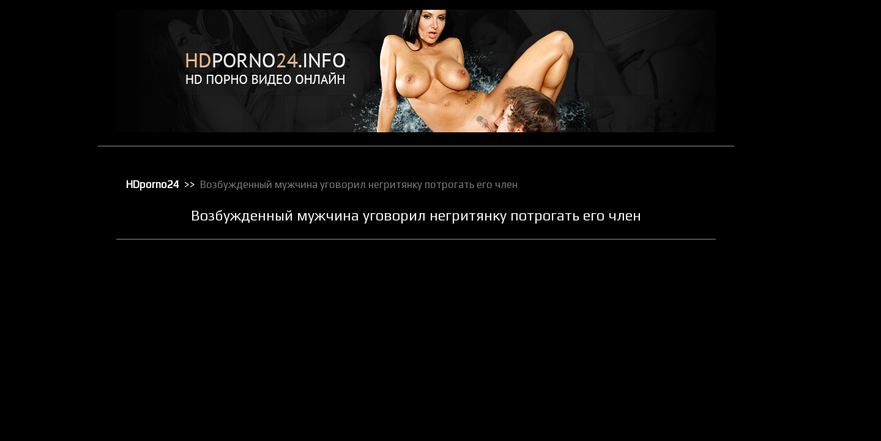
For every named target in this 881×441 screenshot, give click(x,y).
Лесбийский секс (797, 177)
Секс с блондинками (803, 432)
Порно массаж (793, 272)
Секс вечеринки (796, 368)
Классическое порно (804, 161)
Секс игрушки (791, 384)
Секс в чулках (792, 352)
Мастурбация (792, 193)
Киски (778, 145)
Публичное (787, 320)
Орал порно (788, 209)
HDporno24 (152, 184)
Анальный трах (794, 49)
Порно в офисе (794, 240)
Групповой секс (795, 97)
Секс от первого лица (806, 400)
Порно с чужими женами (811, 304)
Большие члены (795, 81)
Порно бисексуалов (802, 225)
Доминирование (797, 113)
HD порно (784, 33)
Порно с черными (799, 288)
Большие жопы (794, 65)
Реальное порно (796, 336)
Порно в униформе (801, 256)
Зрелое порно (792, 129)
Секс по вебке (792, 416)
